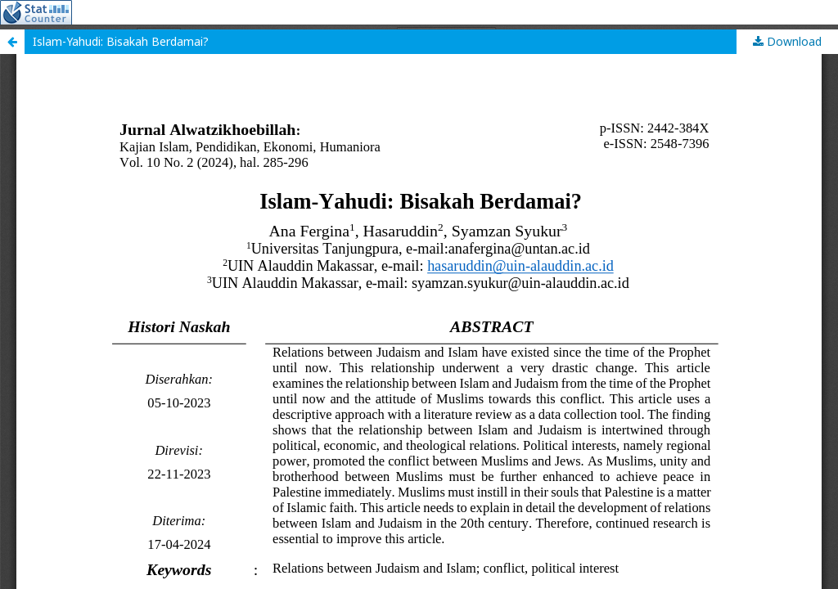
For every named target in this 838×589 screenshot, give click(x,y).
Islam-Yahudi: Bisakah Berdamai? (121, 41)
